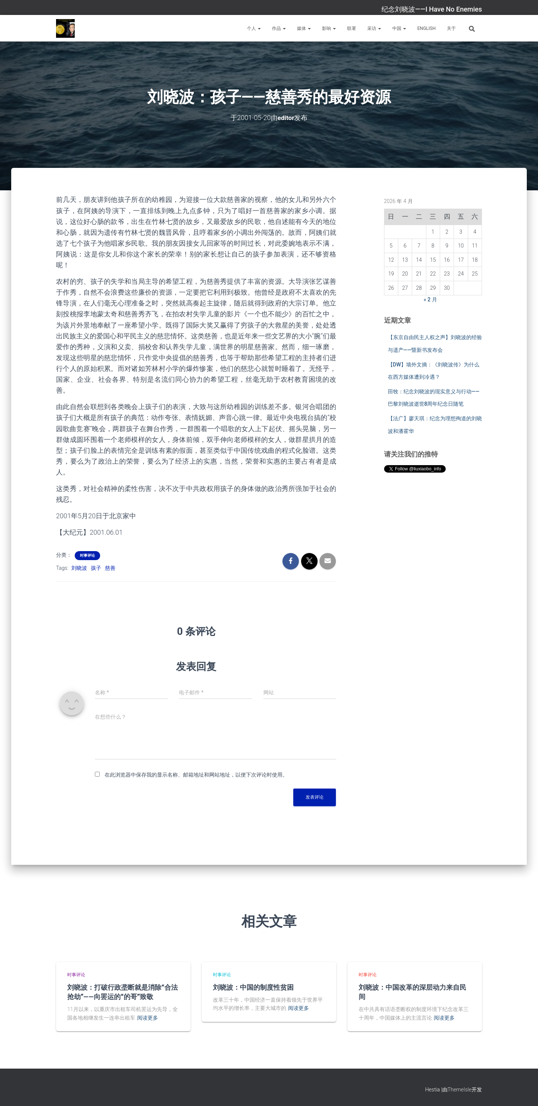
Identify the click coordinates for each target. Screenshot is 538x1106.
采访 (374, 28)
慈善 (110, 568)
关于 (451, 28)
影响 (329, 28)
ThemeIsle (459, 1090)
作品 (279, 28)
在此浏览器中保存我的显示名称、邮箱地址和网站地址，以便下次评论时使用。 (196, 775)
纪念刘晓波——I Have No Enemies (431, 9)
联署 (351, 28)
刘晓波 (79, 568)
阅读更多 (147, 1017)
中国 (399, 28)
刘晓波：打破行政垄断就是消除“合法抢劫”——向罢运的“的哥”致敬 (122, 991)
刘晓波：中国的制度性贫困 (253, 986)
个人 (254, 28)
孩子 (96, 568)
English (426, 28)
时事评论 (87, 555)
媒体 (304, 28)
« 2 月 (430, 299)
